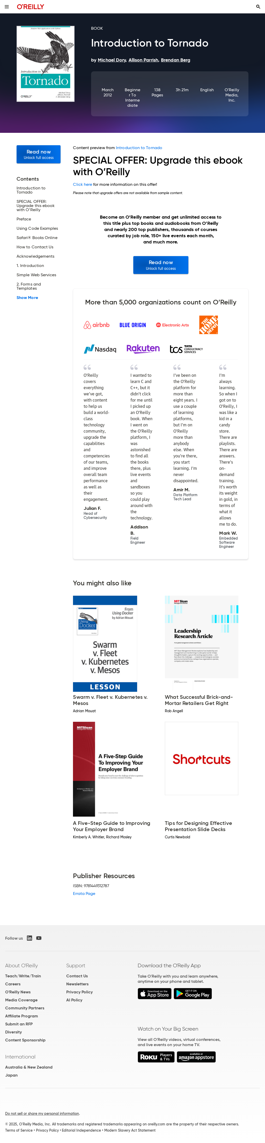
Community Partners (24, 1008)
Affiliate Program (21, 1016)
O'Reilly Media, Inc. (232, 95)
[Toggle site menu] (7, 7)
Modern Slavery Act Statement (130, 1130)
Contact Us (77, 976)
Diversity (13, 1032)
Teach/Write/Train (23, 976)
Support (75, 965)
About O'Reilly (21, 965)
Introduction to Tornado (139, 147)
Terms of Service (19, 1130)
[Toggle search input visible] (258, 7)
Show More (27, 298)
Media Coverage (21, 1000)
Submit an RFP (19, 1024)
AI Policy (74, 1000)
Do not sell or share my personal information (42, 1113)
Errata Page (84, 893)
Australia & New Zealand (29, 1067)
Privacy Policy (79, 992)
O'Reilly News (18, 992)
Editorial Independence (81, 1130)
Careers (12, 984)
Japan (11, 1075)
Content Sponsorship (25, 1040)
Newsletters (77, 984)
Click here (82, 184)
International (20, 1057)
